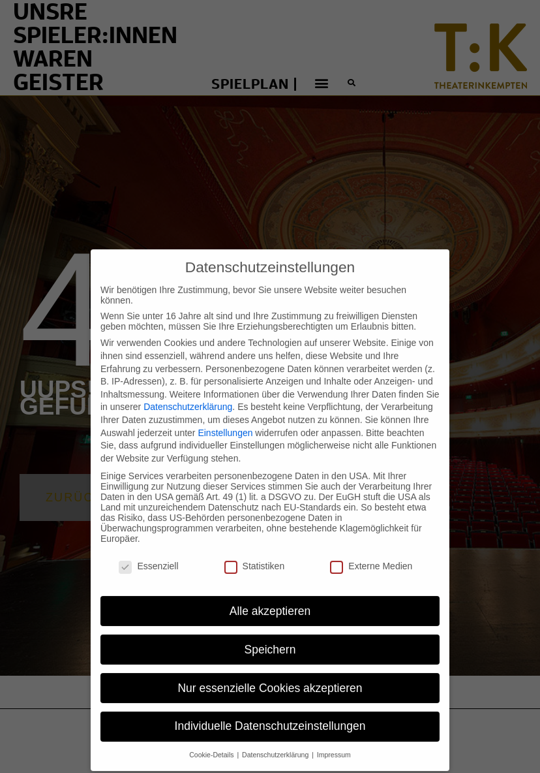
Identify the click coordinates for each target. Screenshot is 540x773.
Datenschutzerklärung (187, 391)
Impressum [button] (334, 739)
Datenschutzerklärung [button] (276, 739)
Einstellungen (225, 416)
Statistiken (254, 550)
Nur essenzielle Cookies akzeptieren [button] (269, 671)
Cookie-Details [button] (212, 739)
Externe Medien (371, 550)
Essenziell (148, 550)
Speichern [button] (270, 633)
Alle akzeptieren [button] (270, 594)
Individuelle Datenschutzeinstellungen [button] (270, 710)
